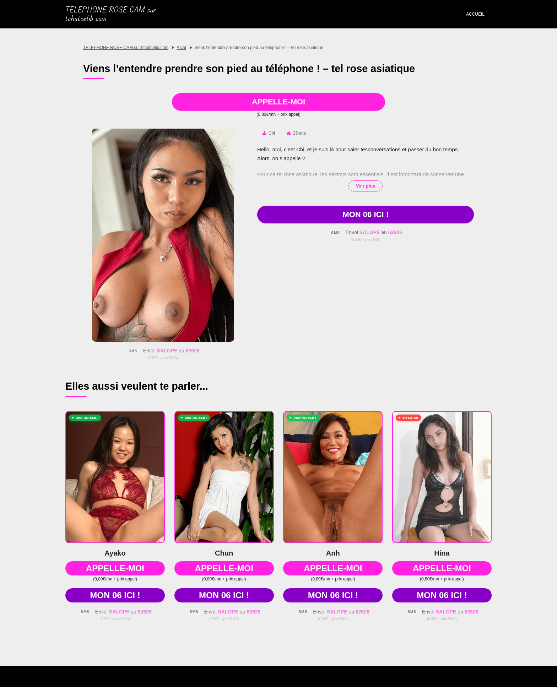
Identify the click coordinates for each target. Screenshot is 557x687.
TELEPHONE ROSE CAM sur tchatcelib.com (110, 14)
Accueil (475, 14)
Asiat (181, 47)
